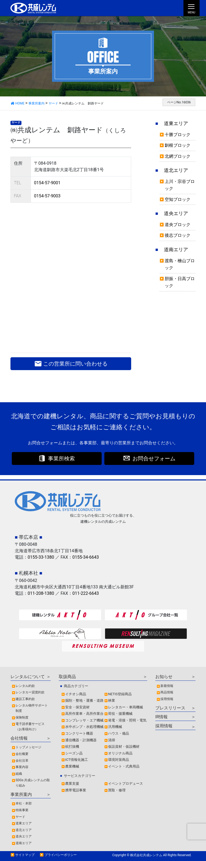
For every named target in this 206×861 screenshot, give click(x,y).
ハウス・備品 (118, 733)
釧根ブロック (177, 145)
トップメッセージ (28, 747)
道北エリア (176, 170)
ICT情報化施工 (76, 760)
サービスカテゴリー (79, 776)
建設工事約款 (25, 699)
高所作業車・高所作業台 (84, 714)
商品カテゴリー (76, 686)
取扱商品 (67, 676)
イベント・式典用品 (123, 766)
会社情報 (19, 738)
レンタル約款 (25, 686)
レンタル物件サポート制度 (32, 708)
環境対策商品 (118, 760)
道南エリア (176, 249)
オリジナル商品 (120, 753)
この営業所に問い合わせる (71, 364)
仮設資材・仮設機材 (123, 747)
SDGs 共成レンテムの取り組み (33, 782)
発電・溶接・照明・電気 (127, 720)
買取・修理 (117, 790)
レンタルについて (27, 676)
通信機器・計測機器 (81, 740)
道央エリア (176, 213)
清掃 (111, 740)
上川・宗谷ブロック (180, 185)
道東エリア (176, 123)
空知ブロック (177, 199)
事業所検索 (61, 458)
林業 (111, 700)
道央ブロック (177, 224)
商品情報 (166, 692)
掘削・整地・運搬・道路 (84, 700)
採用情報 (166, 699)
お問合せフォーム (154, 458)
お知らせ (163, 676)
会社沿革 (22, 760)
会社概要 (22, 754)
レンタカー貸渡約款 (30, 692)
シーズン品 (74, 753)
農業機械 (72, 766)
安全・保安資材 (77, 707)
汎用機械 (115, 727)
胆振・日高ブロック (180, 282)
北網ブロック (177, 156)
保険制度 (22, 717)
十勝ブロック (177, 134)
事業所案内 (21, 794)
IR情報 (161, 716)
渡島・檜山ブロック (180, 264)
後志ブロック (177, 235)
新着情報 (166, 686)
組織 (19, 774)
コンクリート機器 (79, 733)
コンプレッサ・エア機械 (84, 720)
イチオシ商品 (75, 694)
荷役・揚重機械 (120, 714)
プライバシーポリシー (61, 855)
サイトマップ (25, 855)
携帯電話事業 (75, 790)
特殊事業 (22, 810)
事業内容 (22, 767)
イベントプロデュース (125, 783)
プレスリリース (170, 707)
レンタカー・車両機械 (125, 707)
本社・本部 (24, 803)
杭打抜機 (72, 747)
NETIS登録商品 (120, 694)
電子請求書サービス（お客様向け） (30, 726)
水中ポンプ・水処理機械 (84, 727)
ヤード (16, 122)
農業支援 (72, 783)
